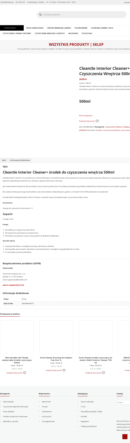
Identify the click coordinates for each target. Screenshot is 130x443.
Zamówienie (47, 404)
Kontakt (84, 409)
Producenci (11, 28)
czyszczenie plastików (111, 130)
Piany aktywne (8, 404)
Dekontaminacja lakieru (56, 28)
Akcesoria (69, 33)
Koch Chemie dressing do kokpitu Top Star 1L (56, 351)
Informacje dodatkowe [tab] (20, 153)
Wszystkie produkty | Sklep (91, 404)
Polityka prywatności (89, 419)
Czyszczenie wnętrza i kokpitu (47, 33)
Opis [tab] (4, 153)
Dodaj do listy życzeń (89, 121)
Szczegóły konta (48, 414)
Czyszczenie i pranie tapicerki (16, 33)
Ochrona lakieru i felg (97, 28)
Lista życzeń (46, 409)
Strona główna (23, 49)
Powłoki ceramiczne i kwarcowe (15, 409)
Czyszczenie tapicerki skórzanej (15, 399)
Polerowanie (77, 28)
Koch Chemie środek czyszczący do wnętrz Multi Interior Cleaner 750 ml (95, 352)
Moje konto (46, 394)
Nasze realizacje (87, 394)
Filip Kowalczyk (68, 440)
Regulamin (85, 414)
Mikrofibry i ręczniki (10, 414)
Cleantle (98, 130)
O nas (83, 399)
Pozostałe (83, 33)
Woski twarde (8, 394)
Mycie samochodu (33, 28)
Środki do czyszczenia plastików (69, 49)
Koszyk (45, 399)
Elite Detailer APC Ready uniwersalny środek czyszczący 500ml (17, 352)
